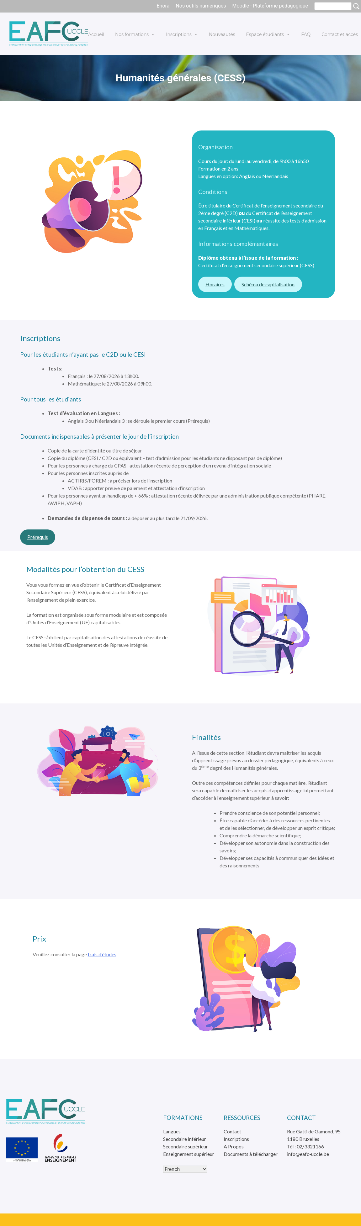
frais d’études (102, 954)
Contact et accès (339, 34)
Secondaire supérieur (185, 1146)
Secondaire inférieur (184, 1139)
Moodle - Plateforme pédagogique (270, 6)
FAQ (306, 34)
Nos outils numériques (201, 6)
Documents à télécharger (251, 1154)
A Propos (234, 1146)
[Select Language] (185, 1169)
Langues (172, 1131)
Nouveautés (222, 34)
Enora (163, 6)
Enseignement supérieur (188, 1154)
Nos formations (135, 34)
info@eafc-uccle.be (308, 1154)
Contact (232, 1131)
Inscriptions (182, 34)
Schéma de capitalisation (268, 284)
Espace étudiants (268, 34)
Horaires (215, 284)
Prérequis (37, 537)
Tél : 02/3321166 (305, 1146)
